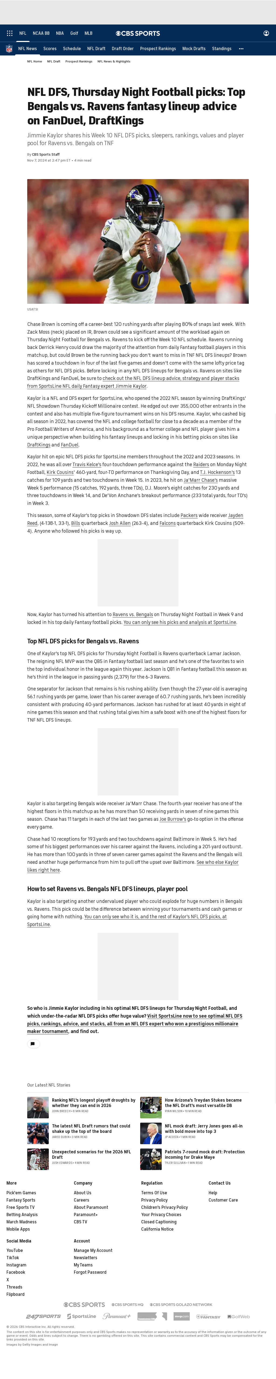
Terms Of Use (154, 1193)
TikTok (12, 1258)
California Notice (157, 1229)
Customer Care (223, 1200)
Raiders (201, 464)
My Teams (83, 1265)
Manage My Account (93, 1250)
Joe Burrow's (173, 819)
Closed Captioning (159, 1222)
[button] (241, 48)
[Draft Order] (123, 48)
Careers (81, 1200)
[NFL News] (27, 48)
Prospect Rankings (78, 61)
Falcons (168, 523)
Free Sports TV (20, 1207)
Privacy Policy (154, 1200)
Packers (189, 515)
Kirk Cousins (60, 472)
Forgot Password (90, 1272)
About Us (82, 1193)
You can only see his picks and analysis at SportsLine (180, 622)
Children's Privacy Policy (164, 1207)
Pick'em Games (21, 1193)
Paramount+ (86, 1214)
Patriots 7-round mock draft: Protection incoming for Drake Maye (205, 1154)
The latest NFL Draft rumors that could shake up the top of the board (91, 1128)
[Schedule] (72, 48)
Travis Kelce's (87, 464)
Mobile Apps (18, 1229)
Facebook (15, 1272)
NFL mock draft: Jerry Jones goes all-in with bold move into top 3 (204, 1128)
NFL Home (34, 61)
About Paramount (91, 1207)
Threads (14, 1287)
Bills (75, 523)
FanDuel (69, 445)
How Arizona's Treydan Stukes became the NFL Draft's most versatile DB (203, 1103)
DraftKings (38, 445)
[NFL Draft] (96, 48)
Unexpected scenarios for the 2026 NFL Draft (91, 1154)
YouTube (14, 1250)
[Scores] (50, 48)
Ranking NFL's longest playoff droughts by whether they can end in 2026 (93, 1103)
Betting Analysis (22, 1214)
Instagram (16, 1265)
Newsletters (85, 1258)
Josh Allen (120, 523)
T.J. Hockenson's (217, 472)
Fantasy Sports (20, 1200)
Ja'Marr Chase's (201, 480)
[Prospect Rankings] (158, 48)
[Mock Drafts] (194, 48)
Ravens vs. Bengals (133, 614)
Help (213, 1193)
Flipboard (15, 1294)
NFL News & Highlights (114, 61)
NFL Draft (53, 61)
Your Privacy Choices (161, 1214)
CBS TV (80, 1222)
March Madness (21, 1222)
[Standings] (222, 48)
